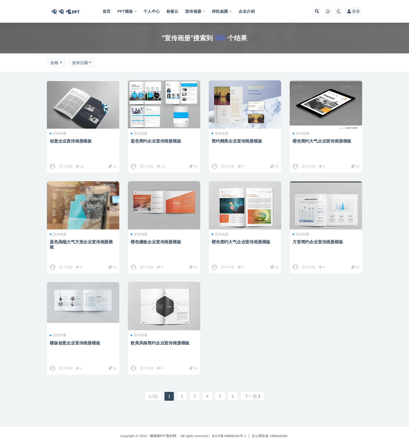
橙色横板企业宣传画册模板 (156, 241)
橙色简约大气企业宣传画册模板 (322, 140)
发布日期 (80, 62)
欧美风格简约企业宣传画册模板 (160, 342)
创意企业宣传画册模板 (71, 140)
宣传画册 (58, 133)
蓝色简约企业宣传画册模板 (156, 140)
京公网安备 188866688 (269, 436)
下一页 (252, 396)
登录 (353, 11)
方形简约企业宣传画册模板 (318, 241)
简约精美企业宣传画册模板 (237, 140)
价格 (55, 62)
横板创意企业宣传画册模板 (75, 342)
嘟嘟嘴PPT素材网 (163, 436)
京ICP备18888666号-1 (229, 436)
